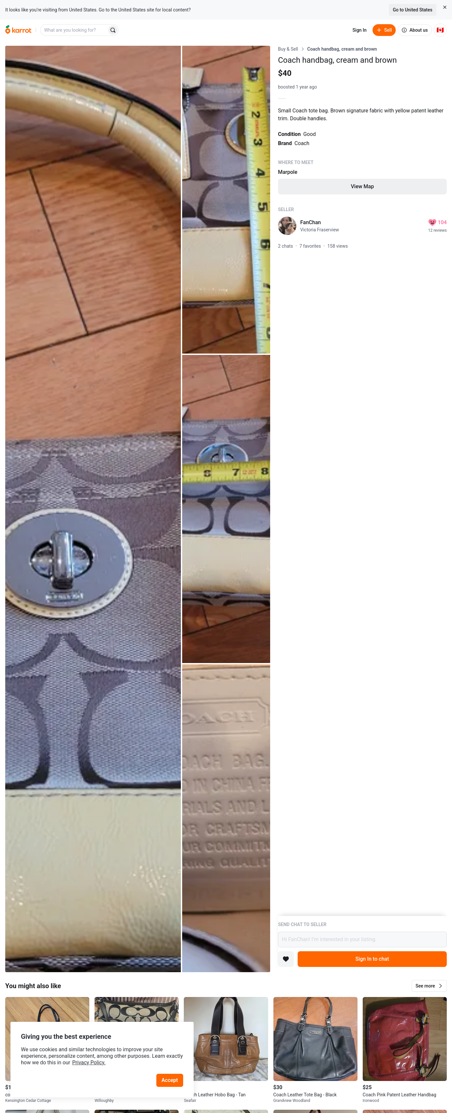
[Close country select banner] (444, 7)
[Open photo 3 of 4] (226, 509)
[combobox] (74, 30)
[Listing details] (362, 481)
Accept (170, 1080)
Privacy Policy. (89, 1062)
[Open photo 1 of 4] (93, 509)
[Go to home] (18, 30)
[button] (429, 986)
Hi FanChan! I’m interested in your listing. (362, 939)
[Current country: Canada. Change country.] (440, 30)
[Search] (112, 30)
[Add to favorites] (286, 959)
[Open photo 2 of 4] (226, 200)
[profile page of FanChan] (287, 226)
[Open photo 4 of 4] (226, 818)
